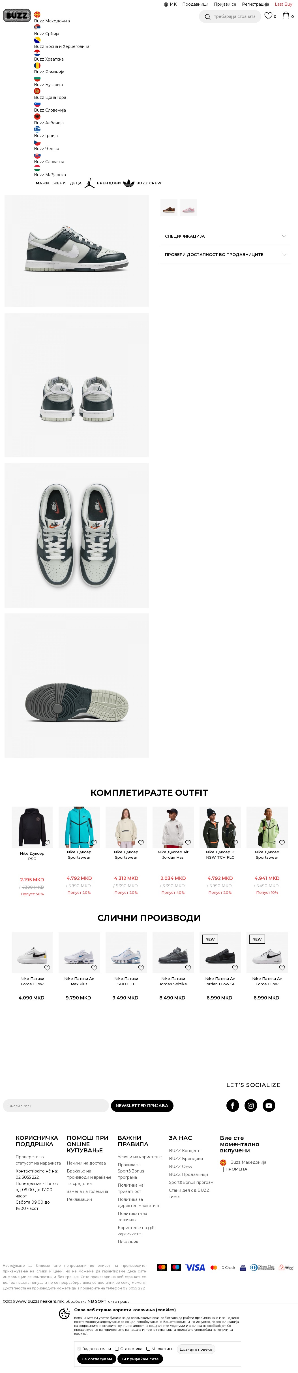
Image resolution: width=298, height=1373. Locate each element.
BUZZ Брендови (186, 1220)
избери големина (179, 93)
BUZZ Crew (180, 1228)
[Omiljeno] (270, 18)
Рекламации (79, 1261)
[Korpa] (288, 18)
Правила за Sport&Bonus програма (131, 1233)
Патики (88, 45)
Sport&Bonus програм (191, 1244)
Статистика (131, 1349)
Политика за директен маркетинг (139, 1264)
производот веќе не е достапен (204, 167)
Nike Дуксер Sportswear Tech (126, 913)
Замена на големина (87, 1253)
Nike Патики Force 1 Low (31, 1040)
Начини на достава (86, 1225)
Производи (49, 45)
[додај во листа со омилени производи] (46, 901)
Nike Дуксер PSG (31, 914)
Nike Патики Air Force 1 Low (269, 1040)
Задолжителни (97, 1349)
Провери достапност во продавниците (223, 250)
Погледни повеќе (132, 31)
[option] (31, 910)
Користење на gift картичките (136, 1293)
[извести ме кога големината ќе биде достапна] (168, 102)
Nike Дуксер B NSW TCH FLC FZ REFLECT (221, 915)
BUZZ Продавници (188, 1236)
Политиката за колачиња (132, 1279)
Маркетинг (162, 1349)
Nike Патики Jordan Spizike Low (173, 1042)
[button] (230, 16)
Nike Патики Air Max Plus (78, 1040)
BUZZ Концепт (184, 1213)
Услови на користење (140, 1219)
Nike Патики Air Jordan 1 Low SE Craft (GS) (221, 1042)
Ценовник (93, 31)
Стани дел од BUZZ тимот (189, 1255)
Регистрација (255, 4)
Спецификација (223, 232)
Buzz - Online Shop (19, 45)
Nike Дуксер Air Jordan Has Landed (173, 915)
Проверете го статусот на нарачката (38, 1222)
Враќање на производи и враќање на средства (89, 1239)
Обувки (71, 45)
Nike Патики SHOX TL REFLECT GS (126, 1042)
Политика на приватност (130, 1250)
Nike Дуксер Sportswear (78, 913)
